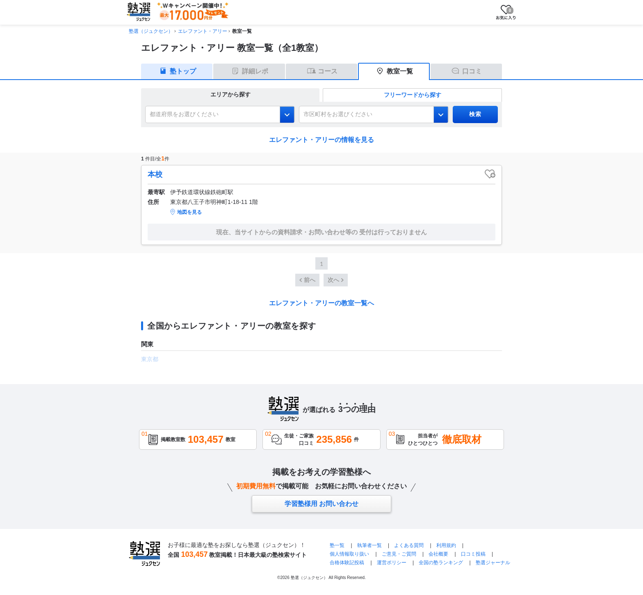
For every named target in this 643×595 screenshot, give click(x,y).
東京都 (149, 359)
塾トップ (183, 71)
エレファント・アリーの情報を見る (321, 139)
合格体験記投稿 (347, 562)
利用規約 (446, 545)
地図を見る (189, 212)
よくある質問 (409, 545)
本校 (155, 174)
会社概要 (438, 554)
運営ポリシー (391, 562)
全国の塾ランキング (441, 562)
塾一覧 (337, 545)
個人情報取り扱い (349, 554)
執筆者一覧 (369, 545)
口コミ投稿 (473, 554)
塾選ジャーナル (493, 562)
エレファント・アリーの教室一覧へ (321, 303)
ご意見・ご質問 (399, 554)
